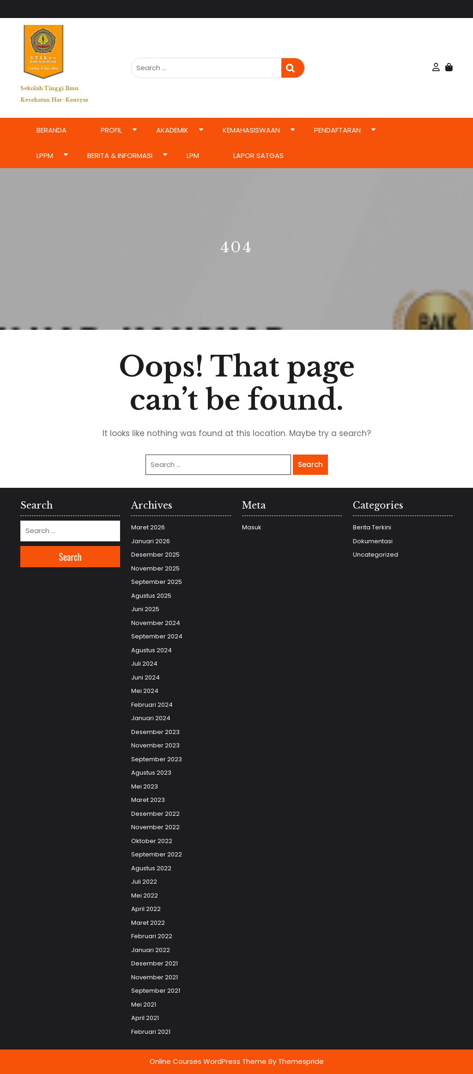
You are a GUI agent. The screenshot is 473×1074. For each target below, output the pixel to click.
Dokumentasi (373, 541)
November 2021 (154, 977)
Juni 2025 (145, 609)
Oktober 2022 (151, 841)
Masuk (251, 527)
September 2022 (156, 854)
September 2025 (156, 581)
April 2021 (145, 1017)
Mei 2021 (143, 1004)
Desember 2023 (155, 732)
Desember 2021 (154, 963)
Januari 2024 (150, 718)
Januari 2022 (150, 950)
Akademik (172, 130)
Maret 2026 (148, 527)
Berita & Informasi (119, 155)
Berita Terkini (372, 527)
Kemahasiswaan (251, 130)
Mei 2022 (144, 895)
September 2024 (156, 636)
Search (292, 68)
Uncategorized (375, 554)
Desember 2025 (155, 554)
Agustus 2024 (151, 650)
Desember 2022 (155, 813)
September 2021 (155, 990)
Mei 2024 (144, 690)
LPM (193, 155)
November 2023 (155, 745)
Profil (111, 130)
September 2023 (156, 759)
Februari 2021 (150, 1031)
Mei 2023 (144, 786)
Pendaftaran (337, 130)
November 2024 (155, 623)
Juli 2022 (144, 881)
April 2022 (146, 908)
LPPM (44, 155)
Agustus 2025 (151, 595)
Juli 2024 (144, 663)
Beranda (51, 130)
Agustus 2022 (151, 868)
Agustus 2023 (151, 772)
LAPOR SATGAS (258, 155)
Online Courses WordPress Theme (208, 1061)
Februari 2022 (151, 936)
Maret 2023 (148, 799)
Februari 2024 (152, 704)
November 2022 (155, 827)
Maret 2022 (148, 922)
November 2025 (155, 568)
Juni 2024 (145, 677)
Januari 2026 (150, 541)
